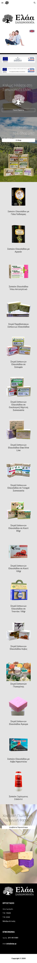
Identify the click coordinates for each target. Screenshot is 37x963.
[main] (18, 85)
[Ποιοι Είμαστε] (18, 110)
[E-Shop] (18, 140)
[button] (2, 2)
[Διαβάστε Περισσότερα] (18, 827)
